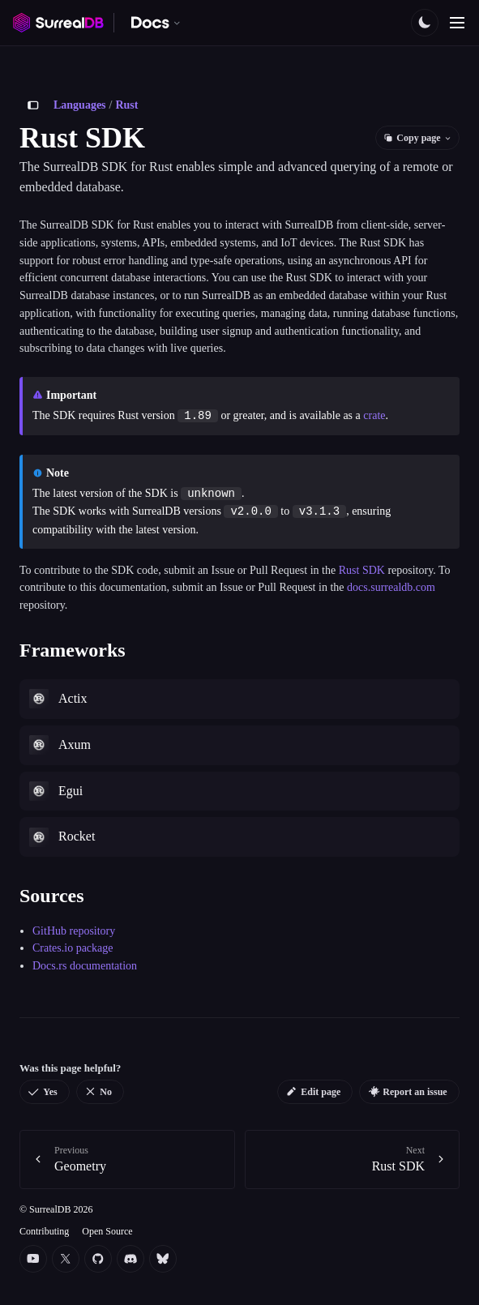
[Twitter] (65, 1259)
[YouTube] (33, 1259)
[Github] (98, 1259)
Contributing (44, 1231)
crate (374, 416)
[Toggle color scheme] (424, 22)
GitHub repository (73, 931)
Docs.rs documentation (84, 966)
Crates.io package (72, 948)
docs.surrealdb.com (391, 587)
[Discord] (130, 1259)
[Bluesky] (163, 1259)
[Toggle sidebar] (33, 105)
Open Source (107, 1231)
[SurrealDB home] (58, 22)
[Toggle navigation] (457, 23)
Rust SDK (362, 570)
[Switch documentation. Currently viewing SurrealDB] (156, 22)
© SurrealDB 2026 (55, 1209)
